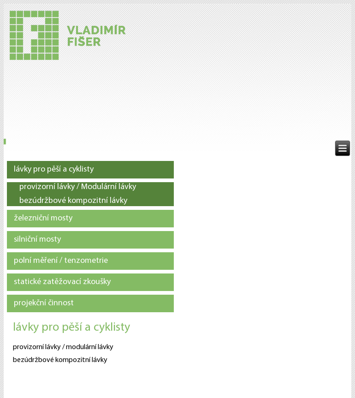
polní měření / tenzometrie (61, 260)
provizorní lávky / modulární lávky (63, 347)
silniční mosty (37, 239)
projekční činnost (44, 303)
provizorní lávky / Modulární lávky (77, 187)
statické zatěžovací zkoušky (62, 282)
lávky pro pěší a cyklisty (54, 169)
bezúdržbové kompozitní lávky (73, 200)
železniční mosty (43, 218)
